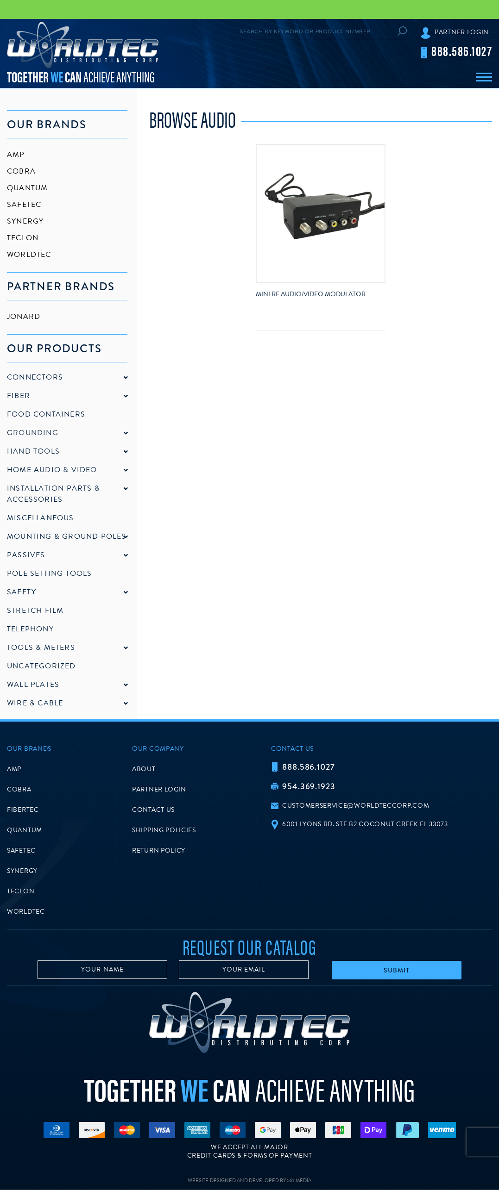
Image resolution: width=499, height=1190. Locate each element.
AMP (16, 154)
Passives (26, 555)
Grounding (32, 432)
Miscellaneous (40, 517)
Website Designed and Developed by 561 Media (249, 1180)
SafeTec (24, 204)
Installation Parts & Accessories (53, 494)
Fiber (18, 395)
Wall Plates (33, 684)
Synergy (25, 221)
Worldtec (29, 254)
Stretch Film (35, 610)
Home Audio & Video (52, 469)
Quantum (27, 187)
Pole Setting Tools (49, 573)
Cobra (21, 171)
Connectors (35, 377)
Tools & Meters (41, 647)
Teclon (22, 237)
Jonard (23, 316)
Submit (397, 970)
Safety (21, 592)
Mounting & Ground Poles (66, 536)
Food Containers (46, 414)
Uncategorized (41, 666)
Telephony (30, 629)
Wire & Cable (35, 703)
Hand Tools (33, 451)
